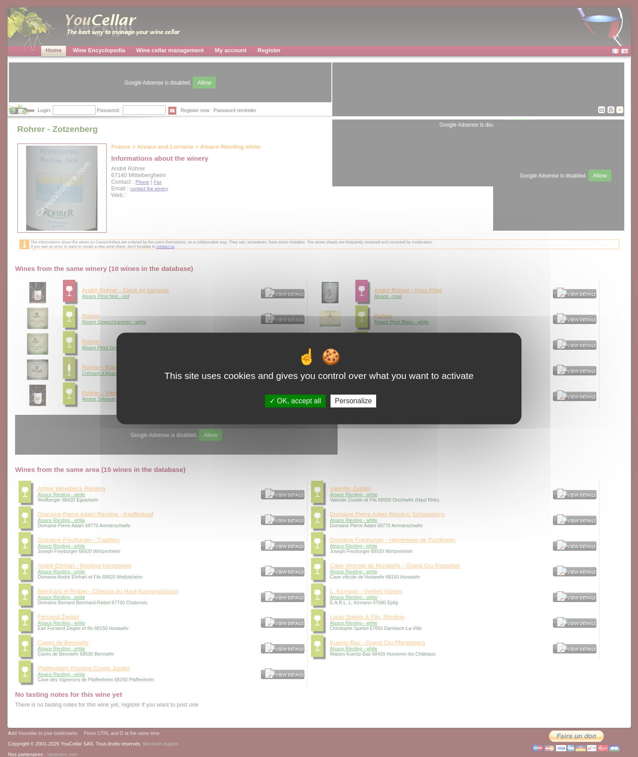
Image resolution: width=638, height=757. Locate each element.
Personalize (353, 401)
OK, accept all (295, 401)
